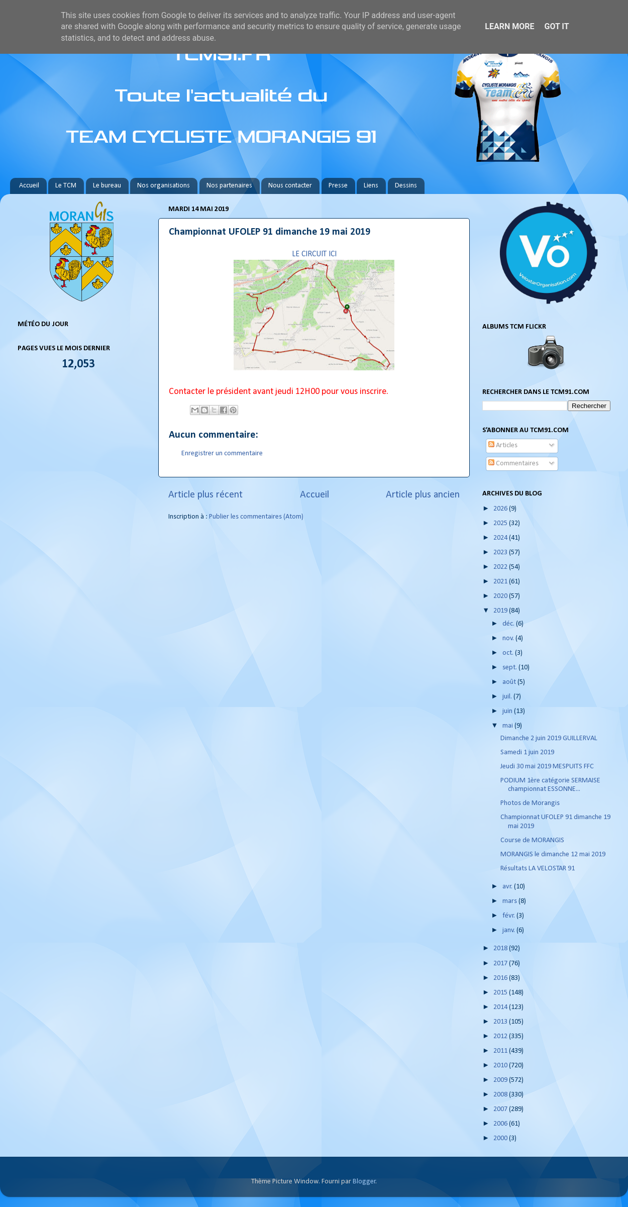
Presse (338, 185)
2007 (501, 1109)
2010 (501, 1065)
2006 (501, 1124)
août (509, 682)
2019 (501, 611)
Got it (556, 26)
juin (508, 711)
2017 (501, 963)
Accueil (29, 185)
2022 (501, 567)
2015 (501, 992)
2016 (501, 978)
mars (510, 901)
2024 (501, 538)
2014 (501, 1007)
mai (508, 726)
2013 (501, 1022)
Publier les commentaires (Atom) (256, 517)
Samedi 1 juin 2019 (527, 752)
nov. (508, 638)
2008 (501, 1094)
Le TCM (65, 185)
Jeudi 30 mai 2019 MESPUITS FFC (547, 766)
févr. (509, 916)
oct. (508, 653)
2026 (501, 509)
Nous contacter (290, 185)
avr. (508, 886)
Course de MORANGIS (532, 840)
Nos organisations (163, 185)
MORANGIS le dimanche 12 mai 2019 (552, 854)
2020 (501, 596)
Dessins (406, 185)
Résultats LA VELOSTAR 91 (537, 868)
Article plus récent (205, 495)
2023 (501, 552)
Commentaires (513, 463)
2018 (501, 948)
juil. (507, 696)
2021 (501, 581)
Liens (371, 185)
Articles (502, 445)
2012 (501, 1036)
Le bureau (107, 185)
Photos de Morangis (530, 803)
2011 (501, 1051)
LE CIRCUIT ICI (314, 254)
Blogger (364, 1181)
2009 (501, 1080)
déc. (509, 624)
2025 (501, 523)
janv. (509, 930)
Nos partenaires (229, 185)
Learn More (509, 26)
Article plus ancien (423, 495)
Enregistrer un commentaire (222, 453)
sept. (510, 667)
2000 (501, 1138)
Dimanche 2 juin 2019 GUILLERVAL (548, 738)
